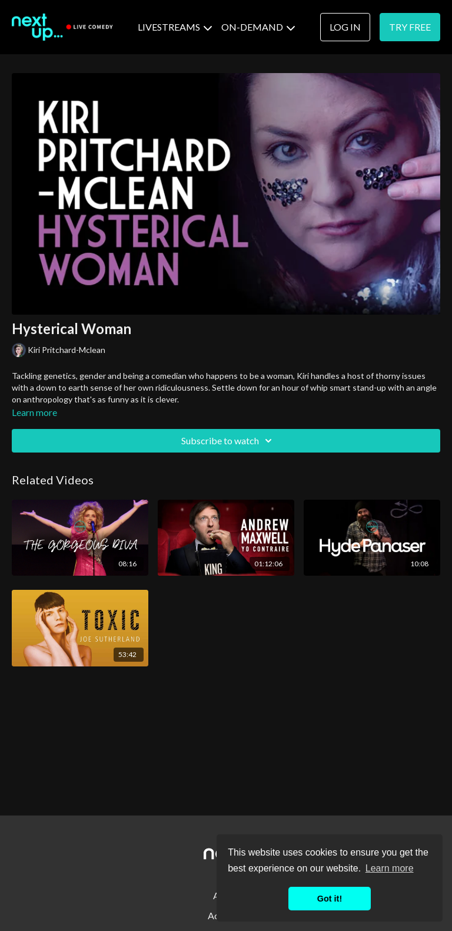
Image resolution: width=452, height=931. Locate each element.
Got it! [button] (329, 898)
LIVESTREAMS (175, 26)
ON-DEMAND (258, 26)
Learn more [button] (389, 868)
